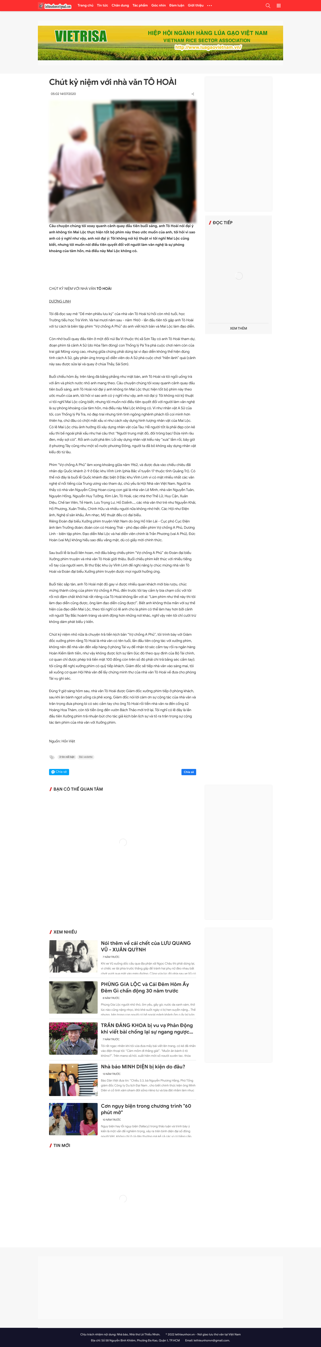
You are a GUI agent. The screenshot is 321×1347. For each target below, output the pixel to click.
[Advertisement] (238, 144)
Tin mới (62, 1145)
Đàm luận (176, 6)
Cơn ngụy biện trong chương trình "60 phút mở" (146, 1109)
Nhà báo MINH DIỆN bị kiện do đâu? (143, 1067)
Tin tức (102, 6)
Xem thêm (238, 328)
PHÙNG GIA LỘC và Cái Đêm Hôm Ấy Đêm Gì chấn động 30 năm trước (145, 987)
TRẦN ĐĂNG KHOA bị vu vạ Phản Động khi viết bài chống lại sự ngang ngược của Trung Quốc (147, 1028)
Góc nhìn (158, 6)
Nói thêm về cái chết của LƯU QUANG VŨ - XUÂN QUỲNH (146, 946)
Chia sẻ (189, 772)
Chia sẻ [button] (61, 772)
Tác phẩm (140, 6)
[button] (267, 5)
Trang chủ (85, 6)
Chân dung (120, 6)
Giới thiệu (196, 6)
